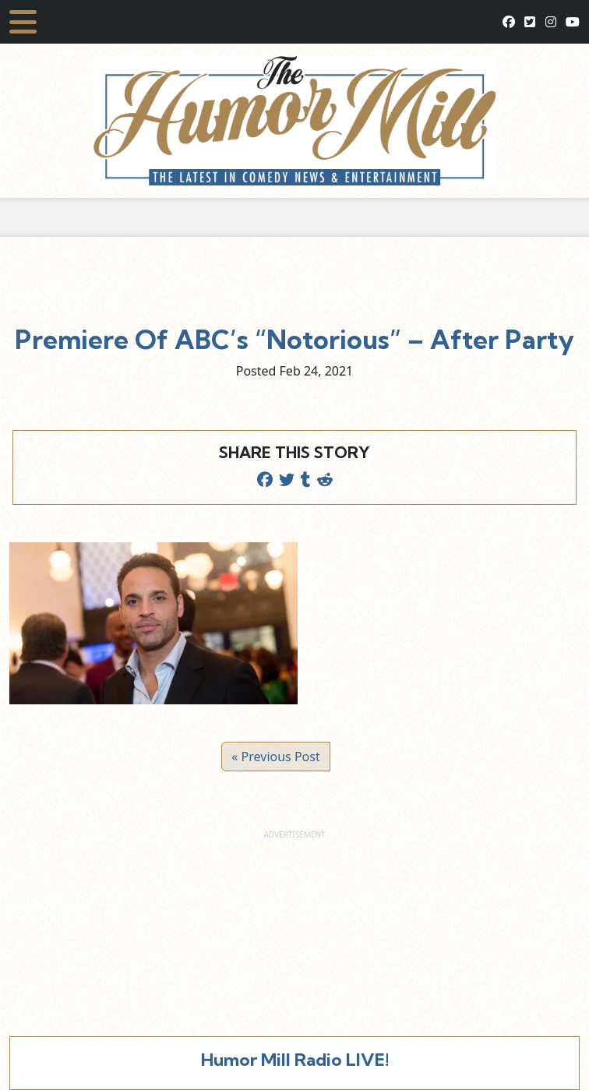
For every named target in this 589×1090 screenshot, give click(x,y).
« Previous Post (275, 756)
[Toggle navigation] (23, 21)
